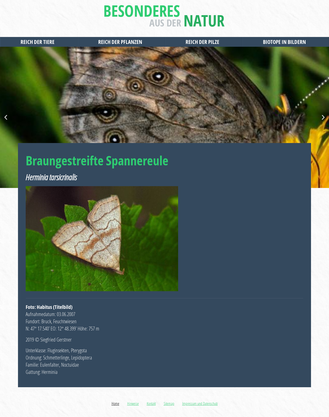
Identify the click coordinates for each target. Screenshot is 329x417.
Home (115, 403)
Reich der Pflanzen (121, 41)
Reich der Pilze (204, 41)
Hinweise (133, 403)
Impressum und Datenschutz (200, 403)
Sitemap (169, 403)
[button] (6, 117)
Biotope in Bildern (285, 41)
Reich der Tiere (39, 41)
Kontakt (151, 403)
